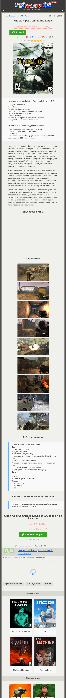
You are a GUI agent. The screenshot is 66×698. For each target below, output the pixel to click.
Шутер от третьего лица (13, 584)
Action (27, 16)
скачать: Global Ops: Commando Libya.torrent (35, 552)
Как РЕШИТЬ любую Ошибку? (33, 26)
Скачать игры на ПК (16, 16)
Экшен (15, 107)
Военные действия (33, 584)
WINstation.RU (33, 5)
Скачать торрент (35, 534)
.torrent (19, 32)
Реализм (48, 584)
